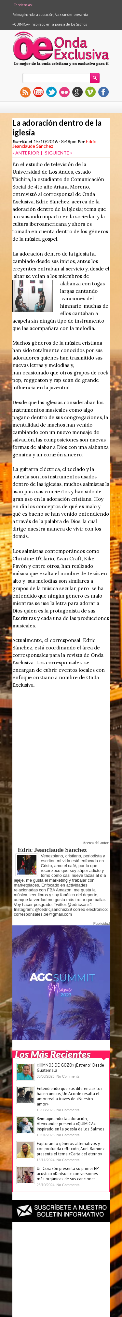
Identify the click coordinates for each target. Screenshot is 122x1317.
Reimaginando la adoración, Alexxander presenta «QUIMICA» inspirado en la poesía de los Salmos (70, 1124)
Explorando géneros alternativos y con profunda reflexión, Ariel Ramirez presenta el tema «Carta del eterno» (70, 1149)
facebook (103, 91)
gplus (77, 91)
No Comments (68, 1076)
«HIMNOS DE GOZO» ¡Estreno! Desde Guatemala (70, 1067)
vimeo (90, 91)
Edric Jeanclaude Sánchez (52, 849)
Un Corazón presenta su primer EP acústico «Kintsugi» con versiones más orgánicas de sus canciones (67, 1174)
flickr (64, 91)
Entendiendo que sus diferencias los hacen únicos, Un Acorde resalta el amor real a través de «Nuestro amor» (69, 1096)
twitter (51, 91)
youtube (38, 91)
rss (25, 91)
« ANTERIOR (25, 152)
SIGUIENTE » (58, 152)
